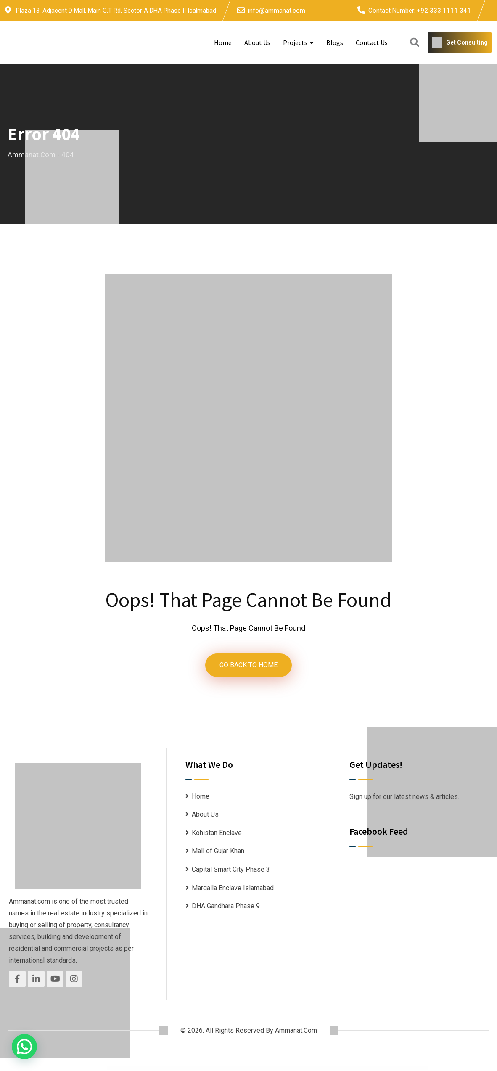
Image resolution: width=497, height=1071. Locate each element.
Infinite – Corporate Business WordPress (176, 1069)
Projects (295, 42)
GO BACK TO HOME (248, 665)
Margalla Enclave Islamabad (233, 889)
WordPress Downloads (164, 1069)
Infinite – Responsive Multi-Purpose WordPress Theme (207, 1069)
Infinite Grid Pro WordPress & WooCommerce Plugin (190, 1069)
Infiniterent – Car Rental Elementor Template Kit (224, 1069)
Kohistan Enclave (217, 834)
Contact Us (372, 42)
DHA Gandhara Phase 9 (226, 907)
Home (223, 42)
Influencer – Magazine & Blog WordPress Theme (329, 1069)
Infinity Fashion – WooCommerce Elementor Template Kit (241, 1069)
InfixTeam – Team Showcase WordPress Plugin (291, 1069)
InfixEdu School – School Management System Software (273, 1069)
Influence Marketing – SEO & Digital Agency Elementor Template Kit (309, 1069)
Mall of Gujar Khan (218, 852)
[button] (24, 1046)
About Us (257, 42)
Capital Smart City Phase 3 (231, 870)
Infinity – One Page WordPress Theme (257, 1069)
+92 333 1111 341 (444, 10)
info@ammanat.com (276, 10)
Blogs (334, 42)
